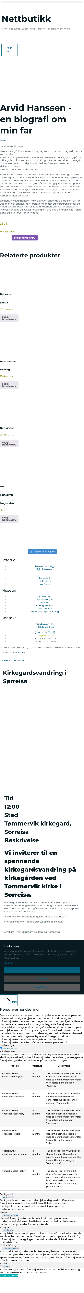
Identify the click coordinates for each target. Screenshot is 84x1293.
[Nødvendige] (1, 1064)
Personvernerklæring (13, 676)
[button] (42, 2)
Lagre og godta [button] (9, 1291)
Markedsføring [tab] (8, 1261)
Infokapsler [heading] (11, 962)
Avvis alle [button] (42, 994)
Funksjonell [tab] (6, 1210)
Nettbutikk (14, 28)
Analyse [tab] (4, 1243)
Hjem (4, 28)
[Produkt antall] (4, 256)
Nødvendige (9, 1064)
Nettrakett (20, 668)
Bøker (25, 28)
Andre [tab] (3, 1279)
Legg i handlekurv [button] (9, 334)
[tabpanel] (42, 1137)
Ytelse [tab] (3, 1228)
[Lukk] (8, 1016)
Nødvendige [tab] (7, 1061)
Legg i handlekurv (24, 253)
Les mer (8, 978)
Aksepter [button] (42, 986)
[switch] (1, 1213)
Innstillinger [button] (42, 1003)
